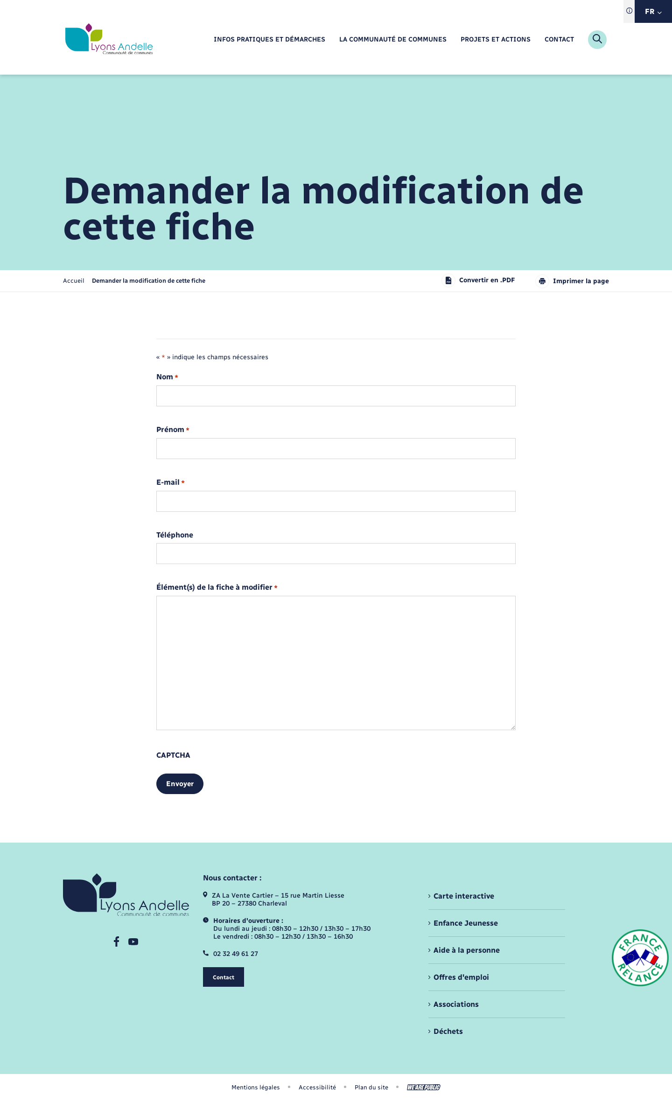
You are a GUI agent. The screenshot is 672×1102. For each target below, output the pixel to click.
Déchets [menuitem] (448, 1031)
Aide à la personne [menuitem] (467, 950)
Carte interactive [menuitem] (464, 896)
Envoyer (180, 784)
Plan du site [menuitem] (371, 1087)
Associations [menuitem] (456, 1004)
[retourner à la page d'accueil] (109, 39)
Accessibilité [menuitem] (317, 1087)
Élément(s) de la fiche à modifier (217, 587)
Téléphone (174, 535)
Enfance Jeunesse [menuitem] (466, 923)
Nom (167, 377)
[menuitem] (269, 39)
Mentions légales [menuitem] (255, 1087)
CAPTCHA (173, 755)
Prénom (172, 429)
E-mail (170, 482)
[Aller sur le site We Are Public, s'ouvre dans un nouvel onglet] (424, 1087)
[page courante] (148, 280)
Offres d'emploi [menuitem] (461, 977)
